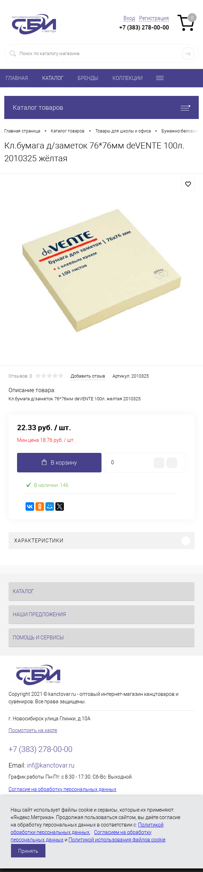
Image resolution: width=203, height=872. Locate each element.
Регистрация (154, 18)
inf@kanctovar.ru (51, 765)
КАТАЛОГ (53, 78)
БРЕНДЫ (88, 78)
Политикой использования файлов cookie (116, 840)
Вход (129, 18)
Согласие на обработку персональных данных (62, 789)
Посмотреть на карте (33, 730)
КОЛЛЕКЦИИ (128, 78)
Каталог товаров (101, 107)
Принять (28, 851)
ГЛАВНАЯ (17, 78)
